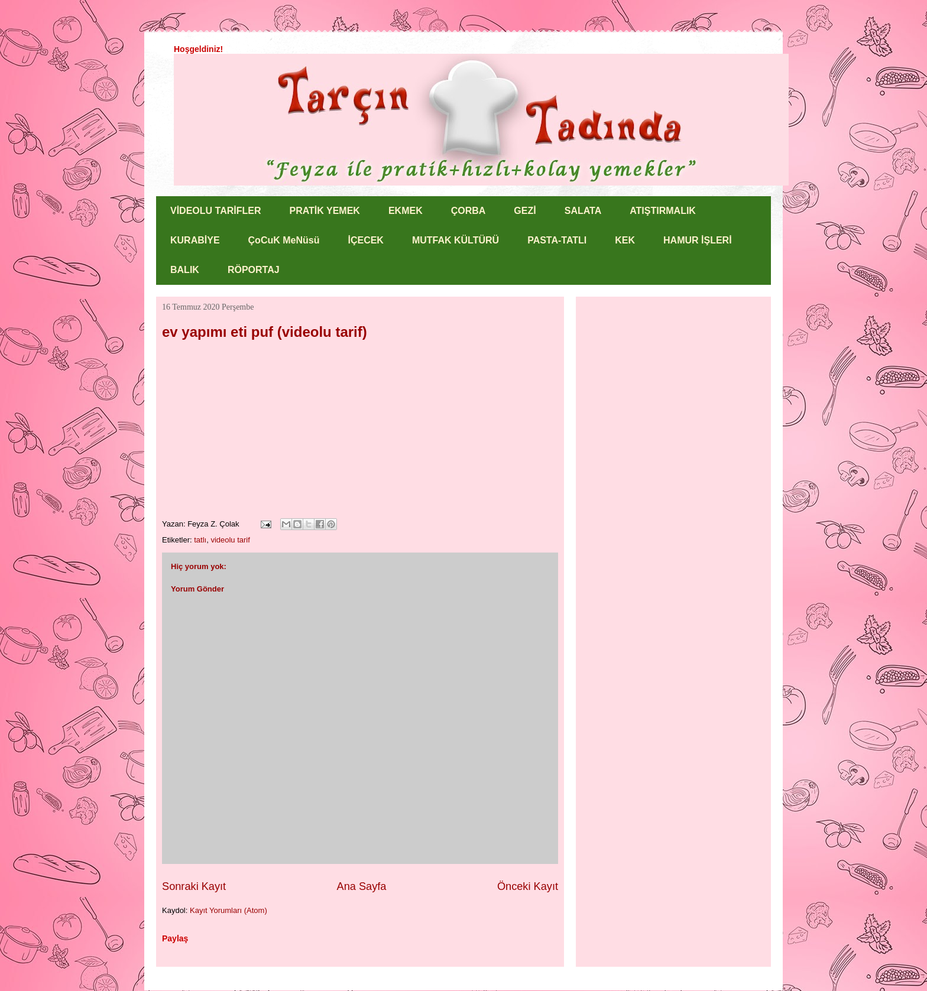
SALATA (583, 211)
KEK (625, 240)
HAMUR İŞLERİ (697, 240)
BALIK (184, 270)
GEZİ (525, 211)
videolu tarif (229, 539)
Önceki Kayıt (527, 886)
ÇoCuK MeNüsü (284, 240)
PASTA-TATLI (556, 240)
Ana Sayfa (362, 886)
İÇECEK (365, 240)
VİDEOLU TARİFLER (215, 211)
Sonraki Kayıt (194, 886)
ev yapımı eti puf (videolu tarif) (264, 332)
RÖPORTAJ (254, 270)
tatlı (200, 539)
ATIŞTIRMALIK (663, 211)
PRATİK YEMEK (324, 211)
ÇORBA (468, 211)
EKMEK (405, 211)
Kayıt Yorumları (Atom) (228, 910)
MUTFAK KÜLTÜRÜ (455, 240)
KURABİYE (195, 240)
